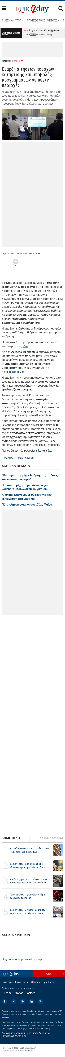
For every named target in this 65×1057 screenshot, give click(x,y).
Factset (30, 993)
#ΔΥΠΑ (8, 457)
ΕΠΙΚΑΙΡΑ (18, 61)
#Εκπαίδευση (26, 457)
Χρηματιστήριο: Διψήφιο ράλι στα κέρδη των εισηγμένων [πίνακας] (27, 911)
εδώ (33, 35)
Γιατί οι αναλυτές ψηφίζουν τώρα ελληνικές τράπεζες (27, 896)
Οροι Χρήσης (49, 982)
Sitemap (35, 982)
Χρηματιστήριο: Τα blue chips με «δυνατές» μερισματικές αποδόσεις (29, 865)
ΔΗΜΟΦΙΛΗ (11, 838)
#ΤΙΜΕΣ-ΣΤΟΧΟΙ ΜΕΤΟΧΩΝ (43, 20)
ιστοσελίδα (18, 371)
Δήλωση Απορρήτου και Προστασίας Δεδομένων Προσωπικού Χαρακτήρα (26, 1034)
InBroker (5, 1017)
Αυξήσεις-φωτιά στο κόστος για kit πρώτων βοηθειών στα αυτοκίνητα (29, 881)
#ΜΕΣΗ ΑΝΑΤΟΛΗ (12, 20)
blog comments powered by (22, 959)
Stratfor (18, 993)
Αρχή (48, 973)
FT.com (6, 993)
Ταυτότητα (6, 982)
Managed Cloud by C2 (26, 1050)
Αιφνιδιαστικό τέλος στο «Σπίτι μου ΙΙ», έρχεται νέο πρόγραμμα (29, 850)
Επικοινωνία (21, 982)
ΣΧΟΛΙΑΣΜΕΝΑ (51, 838)
